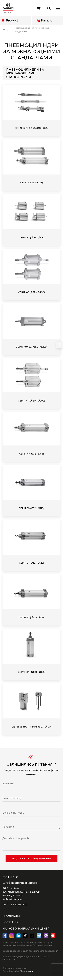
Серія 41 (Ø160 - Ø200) (31, 400)
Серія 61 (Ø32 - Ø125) (31, 562)
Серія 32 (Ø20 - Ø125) (31, 237)
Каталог (47, 20)
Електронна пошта (13, 812)
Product (12, 20)
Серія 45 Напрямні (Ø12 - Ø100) (31, 726)
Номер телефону (12, 798)
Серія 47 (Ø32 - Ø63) (31, 453)
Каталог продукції (10, 30)
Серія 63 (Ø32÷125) (31, 182)
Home (4, 30)
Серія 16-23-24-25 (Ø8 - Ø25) (31, 128)
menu (57, 8)
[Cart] (39, 8)
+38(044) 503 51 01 (13, 895)
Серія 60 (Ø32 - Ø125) (31, 508)
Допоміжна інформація (16, 838)
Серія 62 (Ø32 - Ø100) (32, 617)
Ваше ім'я (8, 783)
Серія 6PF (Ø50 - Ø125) (31, 671)
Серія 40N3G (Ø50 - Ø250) (31, 346)
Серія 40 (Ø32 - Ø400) (31, 292)
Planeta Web (26, 971)
